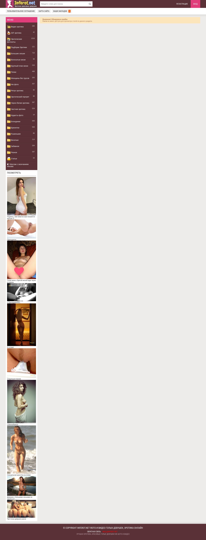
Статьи (12, 158)
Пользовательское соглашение (21, 11)
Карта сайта (44, 11)
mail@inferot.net (110, 532)
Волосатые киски (16, 60)
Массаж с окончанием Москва (18, 165)
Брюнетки (13, 128)
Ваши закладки (62, 11)
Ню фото (13, 84)
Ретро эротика (15, 90)
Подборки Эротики (17, 47)
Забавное (13, 146)
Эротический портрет (18, 97)
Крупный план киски (17, 66)
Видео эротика (15, 27)
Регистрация (182, 4)
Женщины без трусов (18, 78)
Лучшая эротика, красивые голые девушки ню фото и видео (103, 534)
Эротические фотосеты (14, 40)
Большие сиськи (16, 53)
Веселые (13, 140)
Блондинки (13, 121)
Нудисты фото (15, 115)
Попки (11, 72)
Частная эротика (16, 109)
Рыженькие (14, 134)
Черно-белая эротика (18, 103)
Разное (12, 152)
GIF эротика (14, 33)
